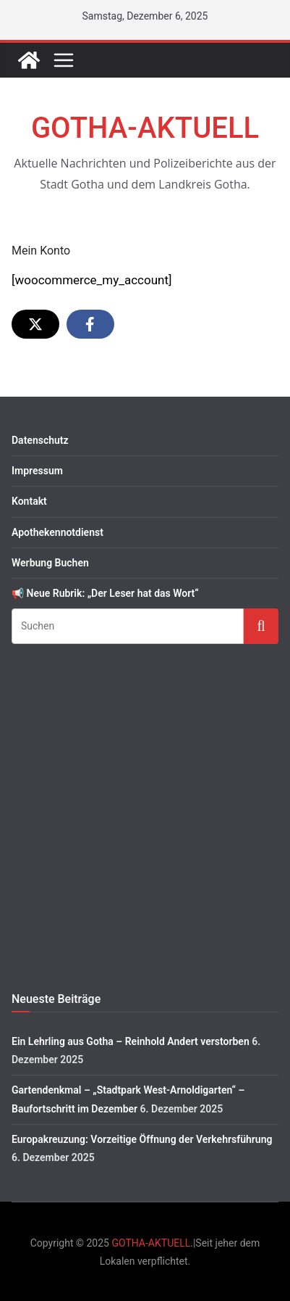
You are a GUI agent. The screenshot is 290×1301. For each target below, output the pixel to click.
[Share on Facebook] (90, 324)
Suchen (261, 625)
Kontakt (29, 501)
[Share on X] (35, 324)
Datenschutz (40, 440)
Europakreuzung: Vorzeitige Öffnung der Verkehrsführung (142, 1139)
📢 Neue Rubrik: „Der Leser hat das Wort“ (105, 593)
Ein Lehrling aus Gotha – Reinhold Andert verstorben (131, 1041)
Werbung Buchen (50, 563)
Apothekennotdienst (57, 532)
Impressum (37, 470)
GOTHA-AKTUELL (145, 128)
